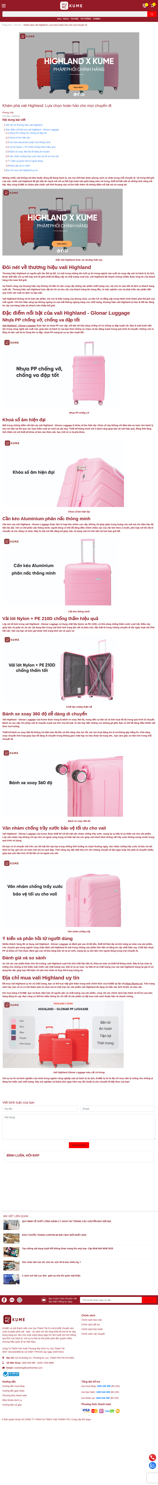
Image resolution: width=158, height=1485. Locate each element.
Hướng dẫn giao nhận (13, 1390)
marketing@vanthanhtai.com (28, 1367)
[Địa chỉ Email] (118, 1300)
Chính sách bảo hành (92, 1329)
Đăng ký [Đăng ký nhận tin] (149, 1300)
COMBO (96, 19)
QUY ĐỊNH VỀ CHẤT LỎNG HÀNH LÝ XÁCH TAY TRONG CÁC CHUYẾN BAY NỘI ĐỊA (66, 1221)
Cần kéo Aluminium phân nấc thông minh (29, 142)
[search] (151, 14)
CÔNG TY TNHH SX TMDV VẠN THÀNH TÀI (47, 1419)
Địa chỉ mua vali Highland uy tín (22, 170)
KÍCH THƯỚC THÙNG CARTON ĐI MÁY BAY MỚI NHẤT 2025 (54, 1235)
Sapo (88, 1419)
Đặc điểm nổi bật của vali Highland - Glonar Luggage (32, 129)
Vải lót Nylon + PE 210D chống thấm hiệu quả (32, 147)
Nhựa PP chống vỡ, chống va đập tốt (27, 133)
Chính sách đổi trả (90, 1324)
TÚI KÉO (75, 19)
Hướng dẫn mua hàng (13, 1386)
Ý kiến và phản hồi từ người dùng (26, 161)
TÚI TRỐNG (85, 19)
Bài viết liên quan (15, 1216)
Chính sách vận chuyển (93, 1333)
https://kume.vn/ (134, 983)
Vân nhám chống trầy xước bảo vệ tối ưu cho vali (34, 156)
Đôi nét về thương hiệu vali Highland (24, 124)
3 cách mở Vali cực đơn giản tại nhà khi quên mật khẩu (51, 1275)
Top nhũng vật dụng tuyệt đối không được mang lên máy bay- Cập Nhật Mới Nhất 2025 (67, 1248)
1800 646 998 (28, 1362)
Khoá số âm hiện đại (19, 137)
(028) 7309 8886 (45, 1362)
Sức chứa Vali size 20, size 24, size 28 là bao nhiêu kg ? (51, 1262)
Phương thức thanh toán (14, 1395)
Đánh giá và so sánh (19, 165)
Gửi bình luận (79, 1145)
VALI (59, 19)
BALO (66, 19)
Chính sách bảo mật (91, 1319)
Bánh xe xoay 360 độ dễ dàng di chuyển (29, 151)
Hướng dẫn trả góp (12, 1404)
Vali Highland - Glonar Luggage (19, 325)
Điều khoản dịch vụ (12, 1400)
